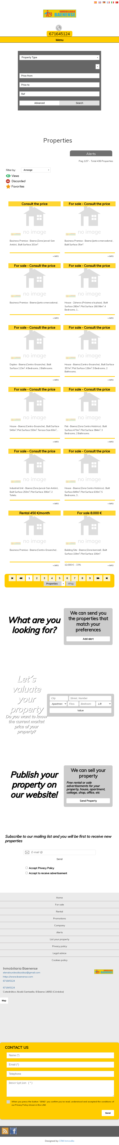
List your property (59, 939)
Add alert (88, 638)
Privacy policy (59, 946)
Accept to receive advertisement (48, 873)
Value (80, 710)
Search (79, 103)
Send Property (88, 800)
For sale (59, 904)
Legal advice (59, 953)
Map (4, 1000)
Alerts (91, 154)
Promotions (59, 918)
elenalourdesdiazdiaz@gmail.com (21, 972)
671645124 (9, 980)
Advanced (39, 103)
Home (59, 897)
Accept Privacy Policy (41, 868)
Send (59, 859)
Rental (59, 911)
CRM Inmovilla (66, 1140)
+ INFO (56, 256)
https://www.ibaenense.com (18, 976)
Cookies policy (59, 960)
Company (59, 925)
